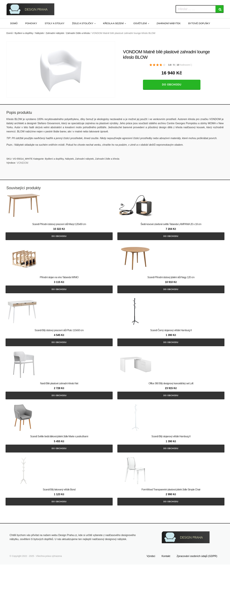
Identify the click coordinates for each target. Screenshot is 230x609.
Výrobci (151, 600)
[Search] (219, 9)
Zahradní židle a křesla (78, 33)
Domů (14, 23)
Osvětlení (140, 23)
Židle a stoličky (82, 23)
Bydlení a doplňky (24, 33)
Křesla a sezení (113, 23)
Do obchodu (171, 84)
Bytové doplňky (199, 23)
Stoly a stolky (54, 23)
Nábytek (39, 33)
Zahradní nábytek (169, 23)
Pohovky (31, 23)
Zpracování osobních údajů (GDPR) (197, 600)
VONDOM (22, 162)
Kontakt (165, 600)
